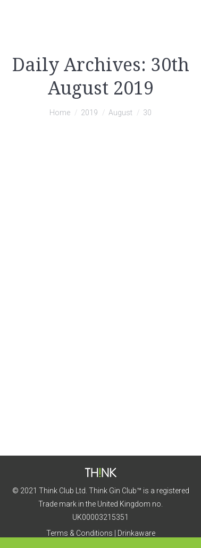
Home (59, 112)
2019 (89, 112)
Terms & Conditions (79, 533)
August (120, 112)
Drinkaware (136, 533)
